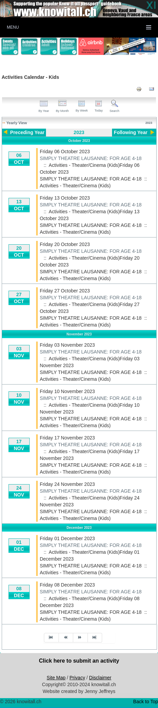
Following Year (130, 132)
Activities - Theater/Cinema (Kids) (75, 185)
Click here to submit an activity (79, 661)
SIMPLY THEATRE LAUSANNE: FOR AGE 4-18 (91, 158)
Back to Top (145, 701)
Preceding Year (27, 132)
